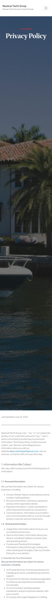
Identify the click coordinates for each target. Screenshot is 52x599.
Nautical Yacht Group (14, 6)
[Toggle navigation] (45, 8)
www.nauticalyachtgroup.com (23, 451)
